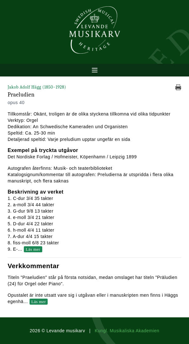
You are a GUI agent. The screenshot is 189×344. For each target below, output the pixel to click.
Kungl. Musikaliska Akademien (127, 330)
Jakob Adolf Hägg (37, 87)
